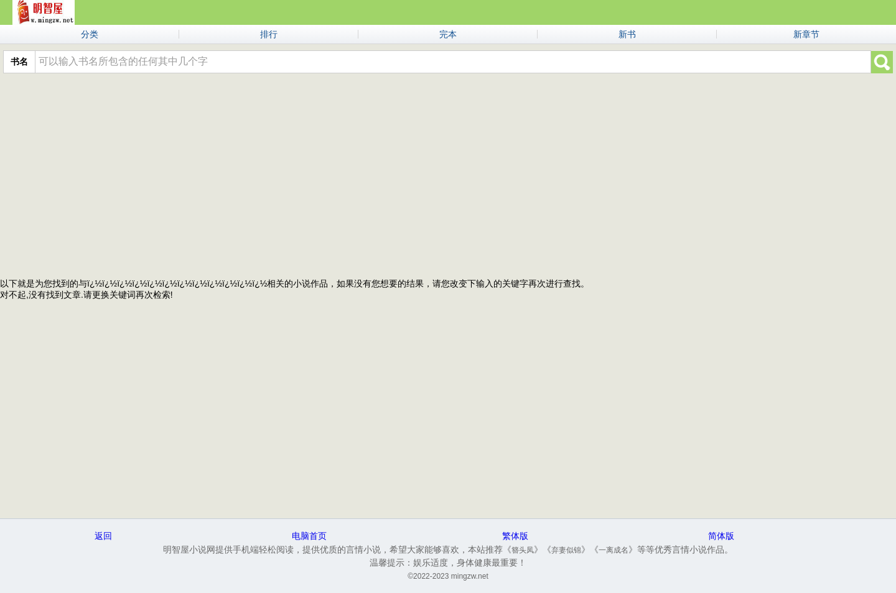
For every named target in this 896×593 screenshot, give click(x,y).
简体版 (721, 536)
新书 (627, 34)
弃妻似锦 (566, 550)
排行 (269, 34)
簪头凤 (522, 550)
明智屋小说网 (43, 12)
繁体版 (515, 536)
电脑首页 (309, 536)
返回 (103, 536)
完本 (448, 34)
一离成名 (613, 550)
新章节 (806, 34)
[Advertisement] (448, 173)
